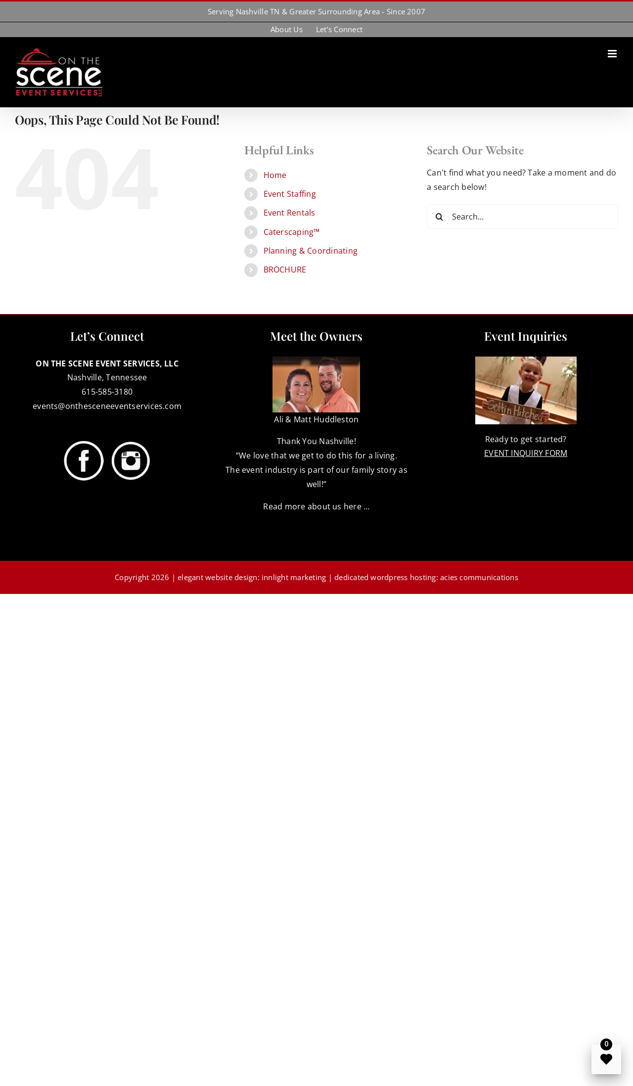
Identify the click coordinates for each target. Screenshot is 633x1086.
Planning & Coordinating (311, 250)
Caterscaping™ (292, 231)
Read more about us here (312, 506)
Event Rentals (290, 212)
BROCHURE (285, 269)
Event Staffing (290, 193)
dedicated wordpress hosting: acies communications (426, 577)
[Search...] (522, 216)
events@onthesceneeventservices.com (107, 406)
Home (275, 175)
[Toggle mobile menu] (613, 53)
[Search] (439, 216)
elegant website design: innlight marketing (252, 577)
